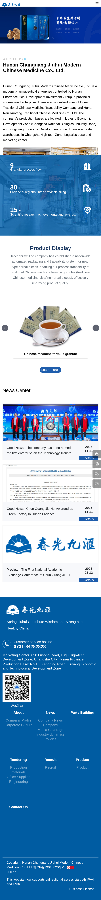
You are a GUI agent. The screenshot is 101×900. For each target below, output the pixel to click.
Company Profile (18, 720)
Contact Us (18, 807)
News (50, 712)
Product (82, 760)
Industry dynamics (50, 734)
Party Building (82, 712)
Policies (50, 739)
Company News (50, 720)
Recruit (50, 760)
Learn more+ (50, 369)
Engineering (18, 782)
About (18, 712)
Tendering (18, 760)
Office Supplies (18, 777)
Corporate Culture (18, 725)
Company (50, 725)
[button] (48, 38)
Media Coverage (50, 730)
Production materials (18, 769)
